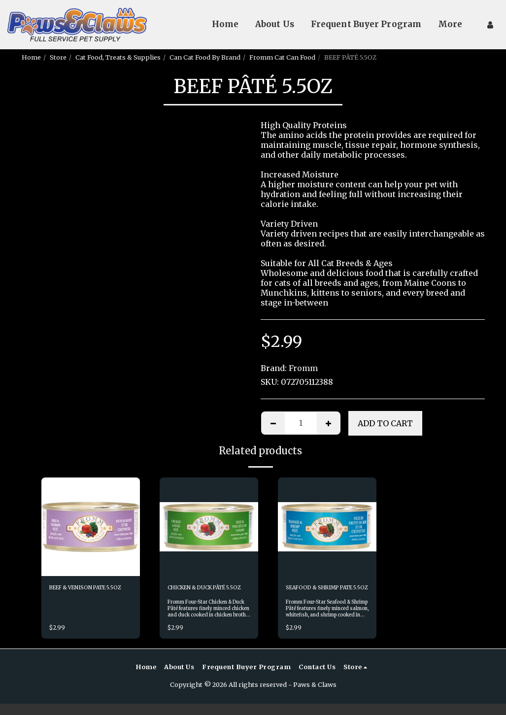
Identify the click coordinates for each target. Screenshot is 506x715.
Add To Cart (385, 423)
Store (58, 57)
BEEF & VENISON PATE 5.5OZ (85, 593)
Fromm (303, 368)
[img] (90, 526)
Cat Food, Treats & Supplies (118, 57)
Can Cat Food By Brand (204, 57)
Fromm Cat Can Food (282, 57)
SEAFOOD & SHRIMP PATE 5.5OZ (319, 593)
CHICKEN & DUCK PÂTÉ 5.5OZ (205, 593)
